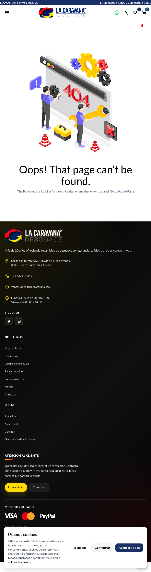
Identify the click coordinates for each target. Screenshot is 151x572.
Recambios (11, 356)
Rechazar (79, 547)
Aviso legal (11, 424)
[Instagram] (19, 321)
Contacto (11, 394)
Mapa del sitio (13, 348)
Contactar (39, 487)
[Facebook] (9, 321)
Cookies (10, 431)
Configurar (102, 547)
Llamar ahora (16, 487)
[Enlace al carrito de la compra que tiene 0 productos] (144, 13)
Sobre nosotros (14, 379)
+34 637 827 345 (21, 275)
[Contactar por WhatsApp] (117, 13)
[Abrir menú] (7, 13)
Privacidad (11, 416)
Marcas (9, 386)
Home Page (126, 191)
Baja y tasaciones (15, 371)
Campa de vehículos (17, 363)
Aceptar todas (129, 547)
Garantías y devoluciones (20, 439)
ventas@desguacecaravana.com (31, 286)
